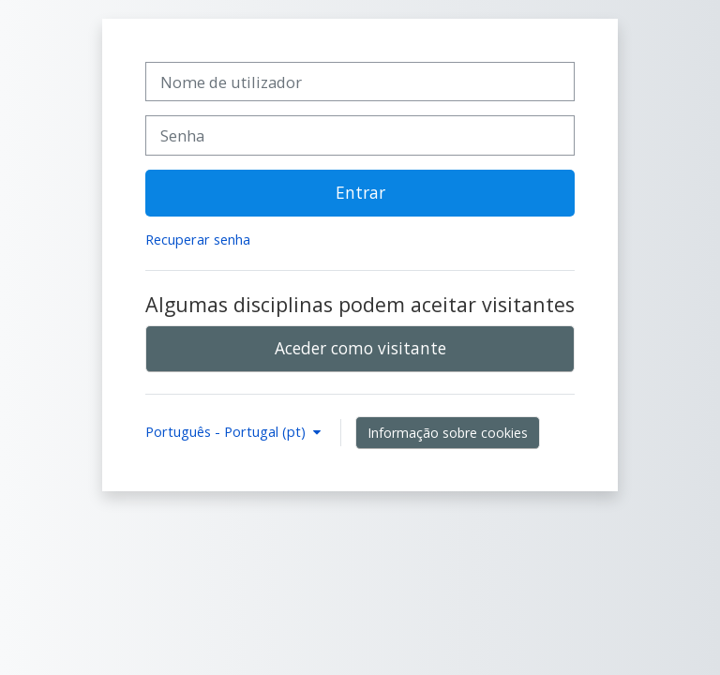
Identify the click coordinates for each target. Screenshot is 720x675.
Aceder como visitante (360, 348)
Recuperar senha (197, 239)
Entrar (360, 192)
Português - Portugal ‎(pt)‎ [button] (227, 432)
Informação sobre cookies (448, 433)
